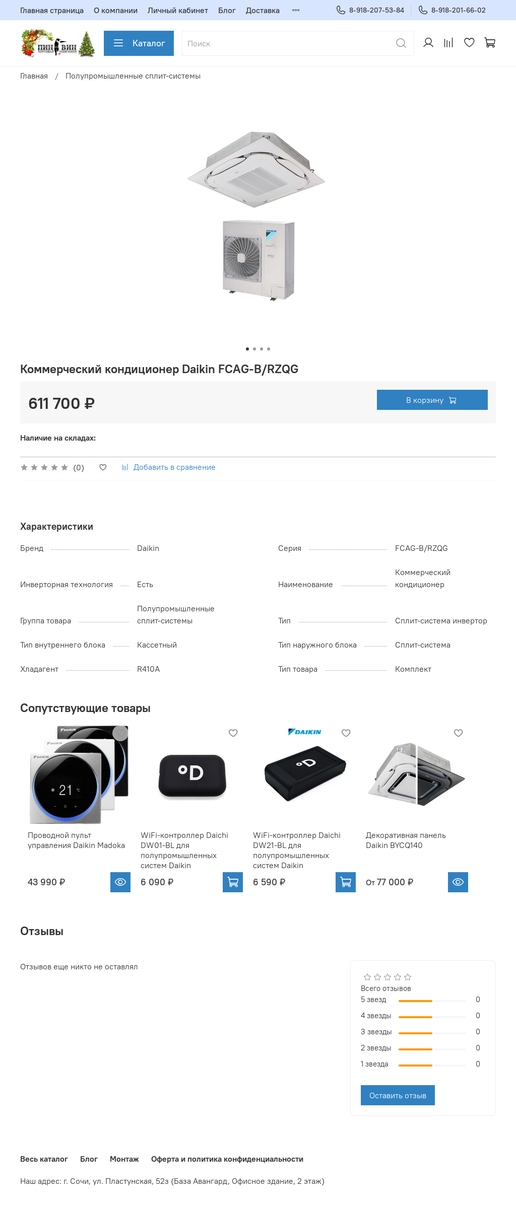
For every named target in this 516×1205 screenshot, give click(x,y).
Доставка (263, 10)
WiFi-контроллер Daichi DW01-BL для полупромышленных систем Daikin (194, 858)
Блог (227, 10)
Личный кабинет (178, 10)
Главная (34, 75)
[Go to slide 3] (261, 348)
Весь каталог (44, 1159)
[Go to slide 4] (268, 348)
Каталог (138, 43)
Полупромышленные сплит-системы (133, 75)
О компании (116, 10)
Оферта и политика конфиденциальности (227, 1159)
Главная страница (52, 10)
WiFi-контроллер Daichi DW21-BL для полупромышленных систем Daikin (315, 858)
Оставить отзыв (397, 1104)
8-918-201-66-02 (452, 10)
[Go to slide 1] (247, 348)
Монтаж (124, 1159)
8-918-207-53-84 (370, 10)
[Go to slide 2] (254, 348)
